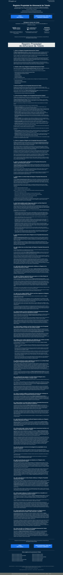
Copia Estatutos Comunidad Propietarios (20, 81)
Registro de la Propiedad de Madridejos (17, 560)
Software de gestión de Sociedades (23, 569)
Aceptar (50, 573)
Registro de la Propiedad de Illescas (17, 556)
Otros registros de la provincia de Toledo (31, 552)
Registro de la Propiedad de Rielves (37, 560)
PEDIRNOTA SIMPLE (20, 16)
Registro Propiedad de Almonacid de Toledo (31, 5)
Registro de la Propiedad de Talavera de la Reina (19, 555)
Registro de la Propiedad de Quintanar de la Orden (19, 559)
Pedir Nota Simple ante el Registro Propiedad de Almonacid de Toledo (25, 72)
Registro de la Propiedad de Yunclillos (37, 554)
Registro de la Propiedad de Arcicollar (37, 555)
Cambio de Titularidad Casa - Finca (20, 77)
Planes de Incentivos (30, 569)
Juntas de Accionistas (35, 569)
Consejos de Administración (41, 569)
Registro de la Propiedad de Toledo (17, 554)
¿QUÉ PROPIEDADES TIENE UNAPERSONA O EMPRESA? (43, 16)
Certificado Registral (17, 74)
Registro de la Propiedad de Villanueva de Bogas (39, 556)
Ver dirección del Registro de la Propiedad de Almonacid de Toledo (31, 10)
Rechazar (47, 573)
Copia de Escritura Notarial (18, 80)
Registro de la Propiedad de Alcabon (37, 559)
